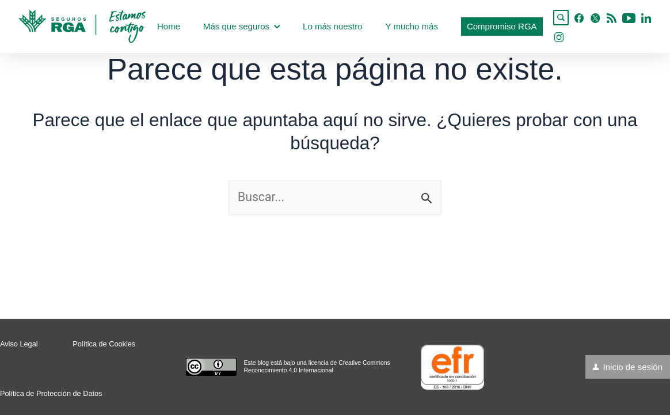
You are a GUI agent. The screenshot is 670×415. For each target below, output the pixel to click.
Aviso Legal (18, 344)
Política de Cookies (103, 344)
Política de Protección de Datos (50, 394)
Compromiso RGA (502, 26)
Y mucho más (411, 26)
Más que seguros (241, 26)
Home (168, 26)
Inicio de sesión (633, 367)
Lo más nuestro (332, 26)
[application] (277, 26)
